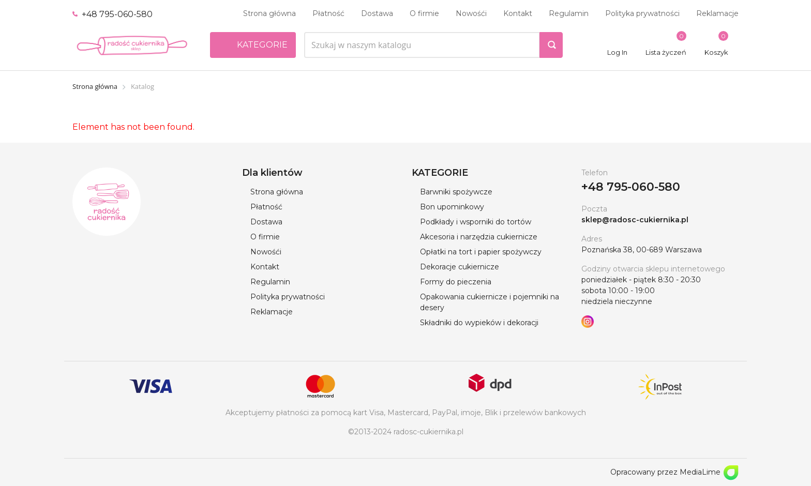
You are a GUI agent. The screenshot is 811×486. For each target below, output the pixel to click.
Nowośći (471, 13)
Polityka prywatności (642, 13)
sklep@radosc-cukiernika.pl (634, 219)
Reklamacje (717, 13)
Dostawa (377, 13)
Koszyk (716, 52)
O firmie (424, 13)
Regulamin (569, 13)
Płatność (328, 13)
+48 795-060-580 (112, 14)
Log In (617, 52)
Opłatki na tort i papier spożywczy (481, 251)
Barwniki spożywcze (456, 191)
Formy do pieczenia (455, 281)
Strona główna (269, 13)
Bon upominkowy (452, 206)
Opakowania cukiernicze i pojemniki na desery (489, 302)
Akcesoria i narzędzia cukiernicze (478, 236)
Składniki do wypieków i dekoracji (479, 322)
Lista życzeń (665, 52)
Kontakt (517, 13)
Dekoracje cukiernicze (459, 266)
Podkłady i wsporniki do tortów (475, 221)
